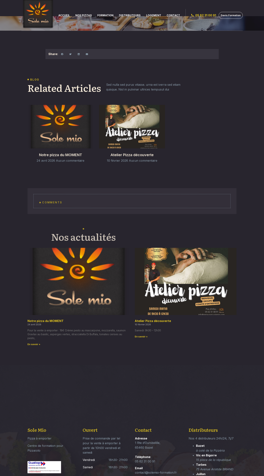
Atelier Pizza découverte (132, 164)
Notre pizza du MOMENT (60, 164)
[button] (62, 54)
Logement (153, 15)
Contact (173, 15)
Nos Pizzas (83, 15)
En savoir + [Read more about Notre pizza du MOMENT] (33, 344)
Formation (105, 15)
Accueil (64, 15)
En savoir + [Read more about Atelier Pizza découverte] (141, 336)
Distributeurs (130, 15)
